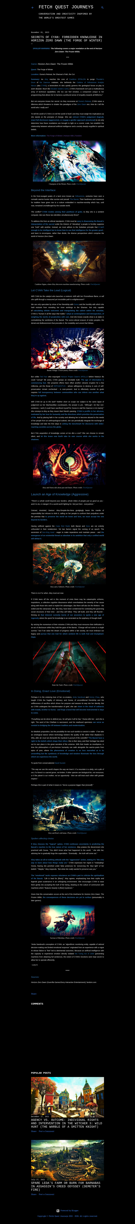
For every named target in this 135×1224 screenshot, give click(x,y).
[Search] (102, 7)
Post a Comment (46, 1131)
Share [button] (33, 994)
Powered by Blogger (67, 1210)
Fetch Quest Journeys (66, 7)
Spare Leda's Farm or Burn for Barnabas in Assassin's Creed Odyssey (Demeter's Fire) (65, 1186)
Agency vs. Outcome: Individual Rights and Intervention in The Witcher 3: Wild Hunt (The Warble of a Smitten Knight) (66, 1123)
